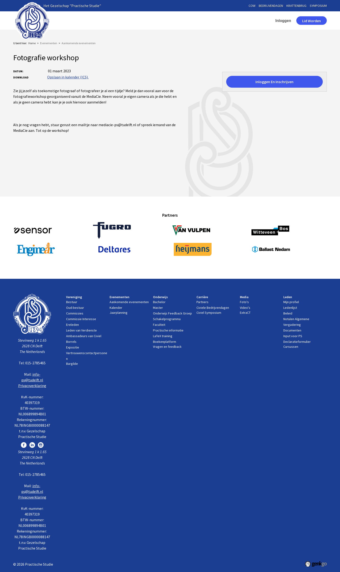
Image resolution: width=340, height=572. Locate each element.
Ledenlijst (290, 307)
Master (158, 307)
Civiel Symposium (208, 312)
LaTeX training (162, 336)
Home (78, 20)
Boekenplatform (164, 342)
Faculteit (159, 325)
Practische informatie (168, 330)
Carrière (190, 20)
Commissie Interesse (81, 319)
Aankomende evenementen (79, 43)
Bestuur (71, 302)
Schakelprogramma (167, 319)
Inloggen (283, 21)
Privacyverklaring (32, 385)
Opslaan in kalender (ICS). (68, 77)
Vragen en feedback (167, 346)
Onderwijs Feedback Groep (172, 313)
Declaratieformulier (297, 342)
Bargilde (72, 363)
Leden (235, 20)
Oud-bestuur (75, 307)
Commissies (74, 313)
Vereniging (99, 20)
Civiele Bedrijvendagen (212, 307)
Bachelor (159, 302)
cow (252, 6)
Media (213, 20)
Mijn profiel (291, 302)
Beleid (287, 313)
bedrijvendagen (271, 6)
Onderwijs (163, 20)
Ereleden (72, 325)
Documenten (292, 330)
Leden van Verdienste (81, 330)
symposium (318, 6)
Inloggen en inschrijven (274, 81)
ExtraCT (245, 312)
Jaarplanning (119, 312)
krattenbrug (296, 6)
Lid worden (311, 20)
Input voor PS (292, 336)
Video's (245, 307)
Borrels (71, 342)
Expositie (72, 347)
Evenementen (131, 20)
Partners (202, 302)
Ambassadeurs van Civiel (83, 336)
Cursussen (290, 346)
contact (259, 20)
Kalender (116, 307)
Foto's (244, 302)
